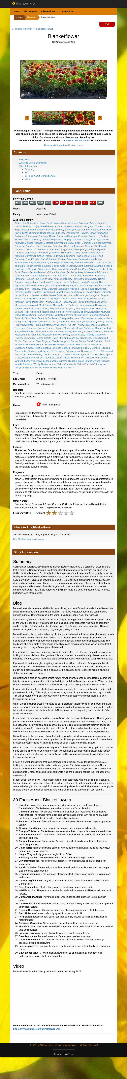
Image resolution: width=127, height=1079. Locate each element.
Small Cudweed (95, 341)
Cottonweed (59, 256)
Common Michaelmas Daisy (51, 249)
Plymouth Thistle (48, 321)
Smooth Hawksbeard (55, 344)
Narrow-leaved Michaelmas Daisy (32, 308)
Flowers (31, 17)
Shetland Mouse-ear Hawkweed (75, 338)
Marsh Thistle (97, 298)
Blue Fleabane (91, 229)
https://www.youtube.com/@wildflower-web (36, 1029)
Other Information (28, 166)
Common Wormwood (25, 252)
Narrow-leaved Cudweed (65, 305)
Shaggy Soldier (35, 338)
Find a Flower (30, 11)
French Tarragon (34, 266)
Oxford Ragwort (37, 315)
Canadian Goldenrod (88, 236)
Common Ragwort (95, 249)
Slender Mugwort (60, 341)
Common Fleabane (74, 246)
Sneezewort (21, 348)
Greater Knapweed (57, 275)
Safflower (59, 331)
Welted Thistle (62, 357)
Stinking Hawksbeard (38, 351)
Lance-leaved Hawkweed (93, 289)
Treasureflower (33, 354)
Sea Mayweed (44, 334)
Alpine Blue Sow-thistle (26, 223)
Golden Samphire (56, 272)
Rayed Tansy (58, 325)
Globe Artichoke (90, 269)
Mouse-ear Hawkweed (26, 305)
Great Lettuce (22, 275)
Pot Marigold (89, 321)
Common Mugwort (75, 249)
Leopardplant (77, 292)
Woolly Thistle (40, 364)
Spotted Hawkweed (72, 348)
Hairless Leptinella (61, 279)
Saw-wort (77, 331)
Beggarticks (21, 229)
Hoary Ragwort (70, 285)
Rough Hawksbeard (25, 331)
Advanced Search (49, 11)
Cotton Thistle (44, 256)
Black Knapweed (54, 229)
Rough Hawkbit (103, 328)
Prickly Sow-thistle (24, 325)
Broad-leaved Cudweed (52, 233)
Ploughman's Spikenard (27, 321)
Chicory (95, 239)
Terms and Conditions (63, 1054)
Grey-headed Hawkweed (81, 275)
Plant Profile (25, 159)
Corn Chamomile (89, 252)
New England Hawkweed (88, 308)
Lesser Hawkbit (40, 295)
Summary (29, 169)
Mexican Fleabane (61, 302)
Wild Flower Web (24, 4)
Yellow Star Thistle (32, 367)
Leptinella (107, 292)
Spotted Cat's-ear (52, 348)
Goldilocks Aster (74, 272)
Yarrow (52, 364)
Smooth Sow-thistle (77, 344)
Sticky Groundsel (91, 348)
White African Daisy (80, 357)
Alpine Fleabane (62, 223)
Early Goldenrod (48, 259)
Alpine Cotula (46, 223)
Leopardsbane (93, 292)
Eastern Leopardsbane (90, 259)
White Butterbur (99, 357)
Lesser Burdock (23, 295)
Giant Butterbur (85, 266)
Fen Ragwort (56, 262)
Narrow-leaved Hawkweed (93, 305)
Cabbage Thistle (47, 236)
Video (28, 179)
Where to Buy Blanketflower (33, 163)
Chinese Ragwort (34, 243)
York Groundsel (66, 367)
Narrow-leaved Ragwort (62, 308)
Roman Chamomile (65, 328)
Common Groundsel (25, 249)
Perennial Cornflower (77, 315)
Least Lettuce (63, 292)
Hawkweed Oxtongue (50, 282)
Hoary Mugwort (54, 285)
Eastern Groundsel (67, 259)
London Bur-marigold (78, 295)
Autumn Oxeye (80, 226)
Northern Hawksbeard (77, 312)
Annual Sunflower (24, 226)
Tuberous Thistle (71, 354)
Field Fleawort (82, 262)
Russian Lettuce (44, 331)
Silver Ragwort (43, 341)
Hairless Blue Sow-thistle (38, 279)
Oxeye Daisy (21, 315)
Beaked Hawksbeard (100, 226)
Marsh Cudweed (23, 298)
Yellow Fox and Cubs (88, 364)
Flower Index (68, 11)
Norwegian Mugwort (99, 312)
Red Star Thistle (75, 325)
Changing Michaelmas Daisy (75, 239)
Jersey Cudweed (48, 289)
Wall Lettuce (28, 357)
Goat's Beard (21, 272)
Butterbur (19, 236)
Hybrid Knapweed (89, 285)
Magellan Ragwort (100, 295)
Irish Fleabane (32, 289)
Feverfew (68, 262)
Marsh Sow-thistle (80, 298)
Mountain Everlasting (96, 302)
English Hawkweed (38, 262)
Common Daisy (33, 246)
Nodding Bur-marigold (53, 312)
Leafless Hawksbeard (44, 292)
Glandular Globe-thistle (39, 269)
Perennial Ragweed (99, 315)
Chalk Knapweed (31, 239)
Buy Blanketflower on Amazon (28, 539)
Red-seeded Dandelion (96, 325)
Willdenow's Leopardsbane (44, 361)
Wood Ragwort (102, 361)
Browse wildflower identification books (63, 145)
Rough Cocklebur (85, 328)
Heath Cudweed (71, 282)
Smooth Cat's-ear (34, 344)
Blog (27, 172)
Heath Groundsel (89, 282)
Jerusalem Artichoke (69, 289)
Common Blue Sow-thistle (67, 243)
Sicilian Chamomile (24, 341)
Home (17, 11)
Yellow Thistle (50, 367)
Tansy (96, 351)
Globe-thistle (106, 269)
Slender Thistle (78, 341)
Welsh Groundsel (45, 357)
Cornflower (30, 256)
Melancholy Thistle (41, 302)
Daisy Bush (90, 256)
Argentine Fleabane (44, 226)
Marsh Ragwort (61, 298)
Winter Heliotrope (68, 361)
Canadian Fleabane (67, 236)
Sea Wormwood (61, 334)
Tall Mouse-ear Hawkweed (78, 351)
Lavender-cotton (23, 292)
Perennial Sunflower (48, 318)
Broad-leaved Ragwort (77, 233)
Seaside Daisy (77, 334)
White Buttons (22, 361)
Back (107, 24)
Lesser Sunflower (58, 295)
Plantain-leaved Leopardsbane (97, 318)
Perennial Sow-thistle (25, 318)
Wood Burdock (85, 361)
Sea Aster (31, 334)
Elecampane (21, 262)
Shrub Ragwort (100, 338)
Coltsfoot (48, 243)
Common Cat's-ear (91, 243)
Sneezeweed (95, 344)
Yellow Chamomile (66, 364)
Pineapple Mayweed (69, 318)
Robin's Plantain (46, 328)
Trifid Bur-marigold (51, 354)
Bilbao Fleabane (36, 229)
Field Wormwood (98, 262)
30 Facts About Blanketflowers (40, 176)
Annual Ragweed (98, 223)
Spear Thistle (35, 348)
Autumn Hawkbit (63, 226)
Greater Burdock (38, 275)
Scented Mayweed (92, 331)
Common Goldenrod (95, 246)
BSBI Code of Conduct (78, 140)
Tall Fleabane (57, 351)
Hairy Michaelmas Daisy (84, 279)
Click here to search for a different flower (32, 29)
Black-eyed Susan (73, 229)
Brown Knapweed (99, 233)
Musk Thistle (45, 305)
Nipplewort (35, 312)
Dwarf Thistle (32, 259)
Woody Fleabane (23, 364)
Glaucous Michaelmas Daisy (66, 269)
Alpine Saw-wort (80, 223)
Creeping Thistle (74, 256)
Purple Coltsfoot (43, 325)
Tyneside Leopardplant (92, 354)
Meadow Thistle (23, 302)
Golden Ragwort (37, 272)
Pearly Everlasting (55, 315)
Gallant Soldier (51, 266)
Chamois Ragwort (50, 239)
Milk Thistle (78, 302)
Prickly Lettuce (104, 321)
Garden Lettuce (68, 266)
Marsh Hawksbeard (43, 298)
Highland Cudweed (35, 285)
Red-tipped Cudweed (25, 328)
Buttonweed (31, 236)
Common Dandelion (53, 246)
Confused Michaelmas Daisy (64, 252)
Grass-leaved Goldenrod (96, 272)
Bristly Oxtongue (30, 233)
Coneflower (43, 252)
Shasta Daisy (50, 338)
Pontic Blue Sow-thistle (70, 321)
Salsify (68, 331)
